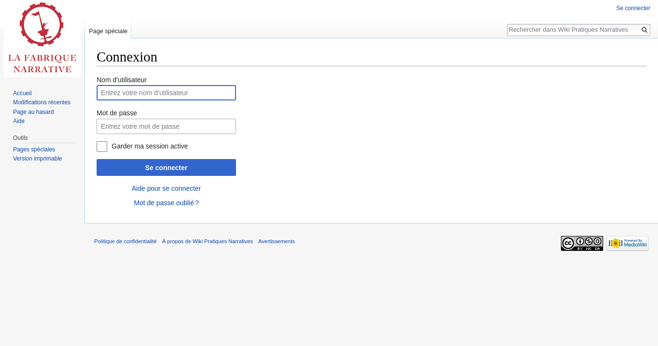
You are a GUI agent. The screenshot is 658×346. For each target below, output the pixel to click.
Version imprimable (37, 158)
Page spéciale (108, 31)
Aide (19, 121)
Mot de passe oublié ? (166, 203)
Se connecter (166, 168)
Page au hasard (33, 112)
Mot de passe (117, 113)
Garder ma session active (150, 146)
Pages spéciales (34, 149)
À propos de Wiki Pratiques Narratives (207, 241)
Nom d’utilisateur (122, 80)
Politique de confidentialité (125, 241)
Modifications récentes (41, 102)
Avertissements (276, 241)
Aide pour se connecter (166, 188)
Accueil (22, 93)
